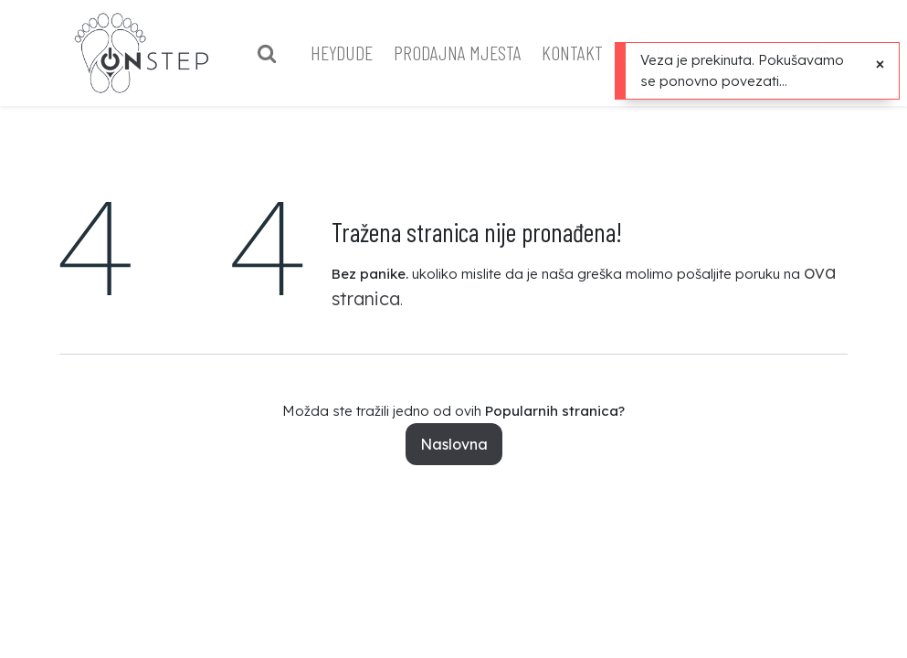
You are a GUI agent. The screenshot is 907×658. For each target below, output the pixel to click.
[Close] (880, 64)
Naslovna (454, 444)
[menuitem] (325, 52)
